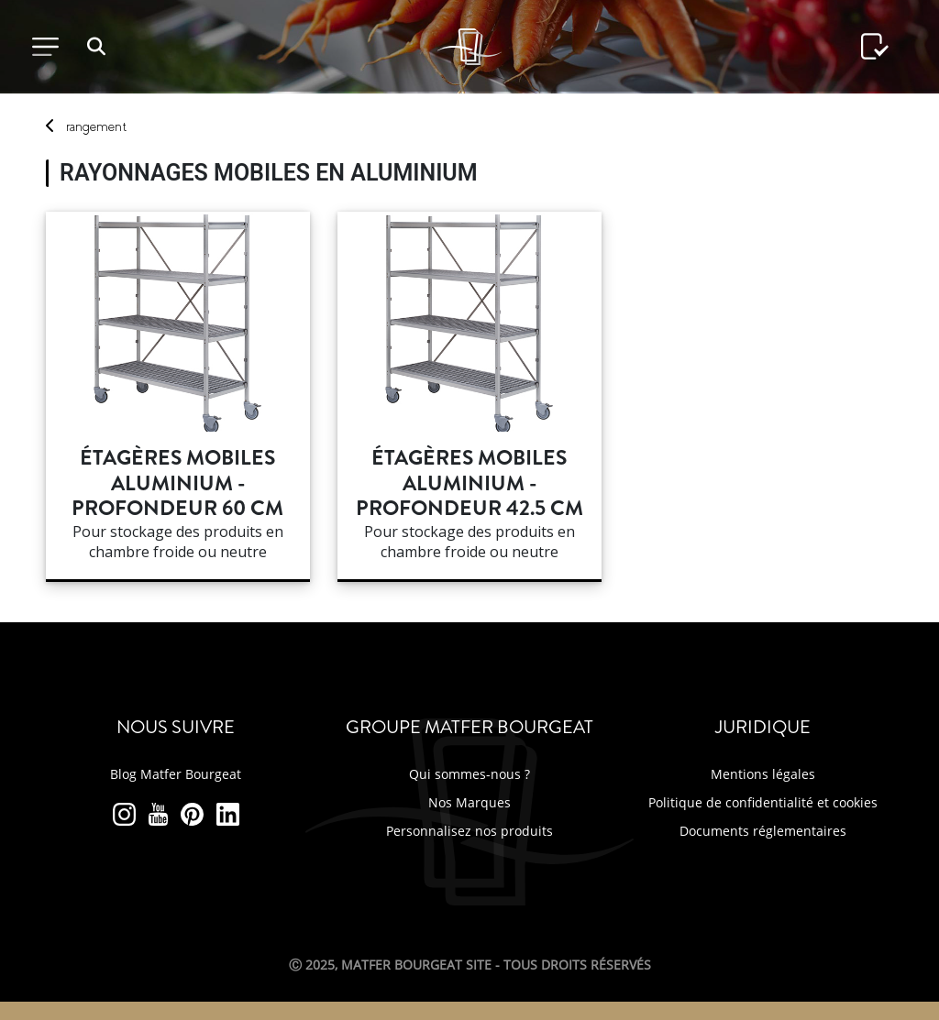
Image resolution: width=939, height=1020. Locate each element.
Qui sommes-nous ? (469, 774)
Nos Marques (469, 802)
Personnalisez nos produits (469, 830)
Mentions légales (763, 774)
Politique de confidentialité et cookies (763, 802)
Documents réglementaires (762, 830)
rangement (96, 126)
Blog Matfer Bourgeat (175, 774)
